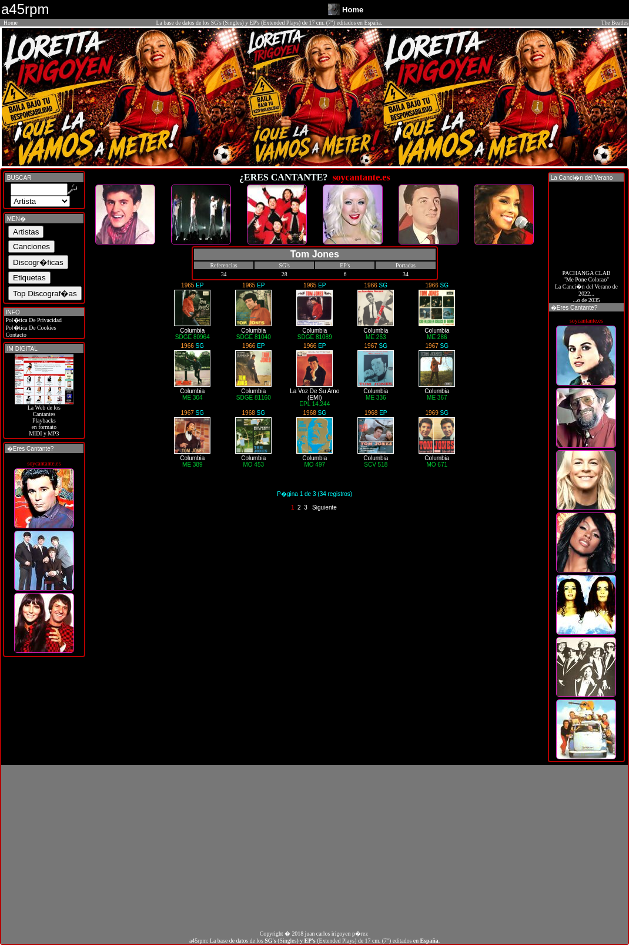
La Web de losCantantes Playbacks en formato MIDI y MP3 (44, 418)
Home (11, 22)
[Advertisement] (314, 847)
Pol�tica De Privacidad (33, 320)
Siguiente (324, 507)
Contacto (15, 334)
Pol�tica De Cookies (30, 327)
